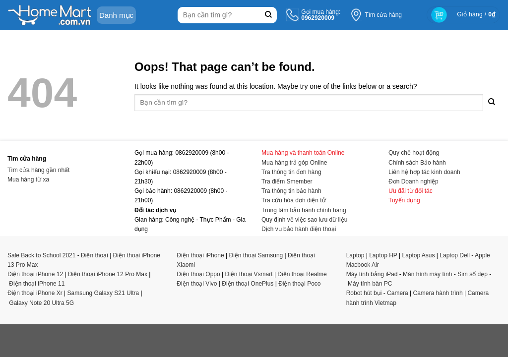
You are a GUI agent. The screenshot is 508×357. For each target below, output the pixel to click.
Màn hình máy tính (427, 274)
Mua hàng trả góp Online (294, 162)
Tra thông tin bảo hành (291, 190)
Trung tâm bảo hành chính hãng (303, 210)
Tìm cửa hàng (383, 14)
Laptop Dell (455, 255)
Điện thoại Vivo (197, 283)
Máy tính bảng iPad (372, 274)
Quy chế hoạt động (413, 152)
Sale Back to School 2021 (41, 255)
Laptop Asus (418, 255)
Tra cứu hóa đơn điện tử (293, 200)
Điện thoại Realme (301, 274)
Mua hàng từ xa (28, 179)
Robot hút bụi (364, 293)
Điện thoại (94, 255)
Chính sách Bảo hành (417, 162)
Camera (397, 293)
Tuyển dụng (404, 200)
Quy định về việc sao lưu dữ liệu (304, 219)
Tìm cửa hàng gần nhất (38, 170)
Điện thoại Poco (299, 283)
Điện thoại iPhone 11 (36, 283)
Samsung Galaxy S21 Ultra (103, 293)
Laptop (355, 255)
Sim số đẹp (472, 274)
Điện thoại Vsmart (249, 274)
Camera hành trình (438, 293)
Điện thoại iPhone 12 (35, 274)
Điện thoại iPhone (200, 255)
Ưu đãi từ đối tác (410, 190)
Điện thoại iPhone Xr (35, 293)
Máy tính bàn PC (370, 283)
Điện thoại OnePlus (247, 283)
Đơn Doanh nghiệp (413, 181)
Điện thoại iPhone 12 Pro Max (107, 274)
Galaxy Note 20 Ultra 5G (41, 302)
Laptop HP (383, 255)
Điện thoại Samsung (256, 255)
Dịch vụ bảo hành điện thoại (298, 229)
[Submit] (268, 15)
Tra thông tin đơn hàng (291, 172)
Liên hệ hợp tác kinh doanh (424, 172)
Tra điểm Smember (287, 181)
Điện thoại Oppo (198, 274)
